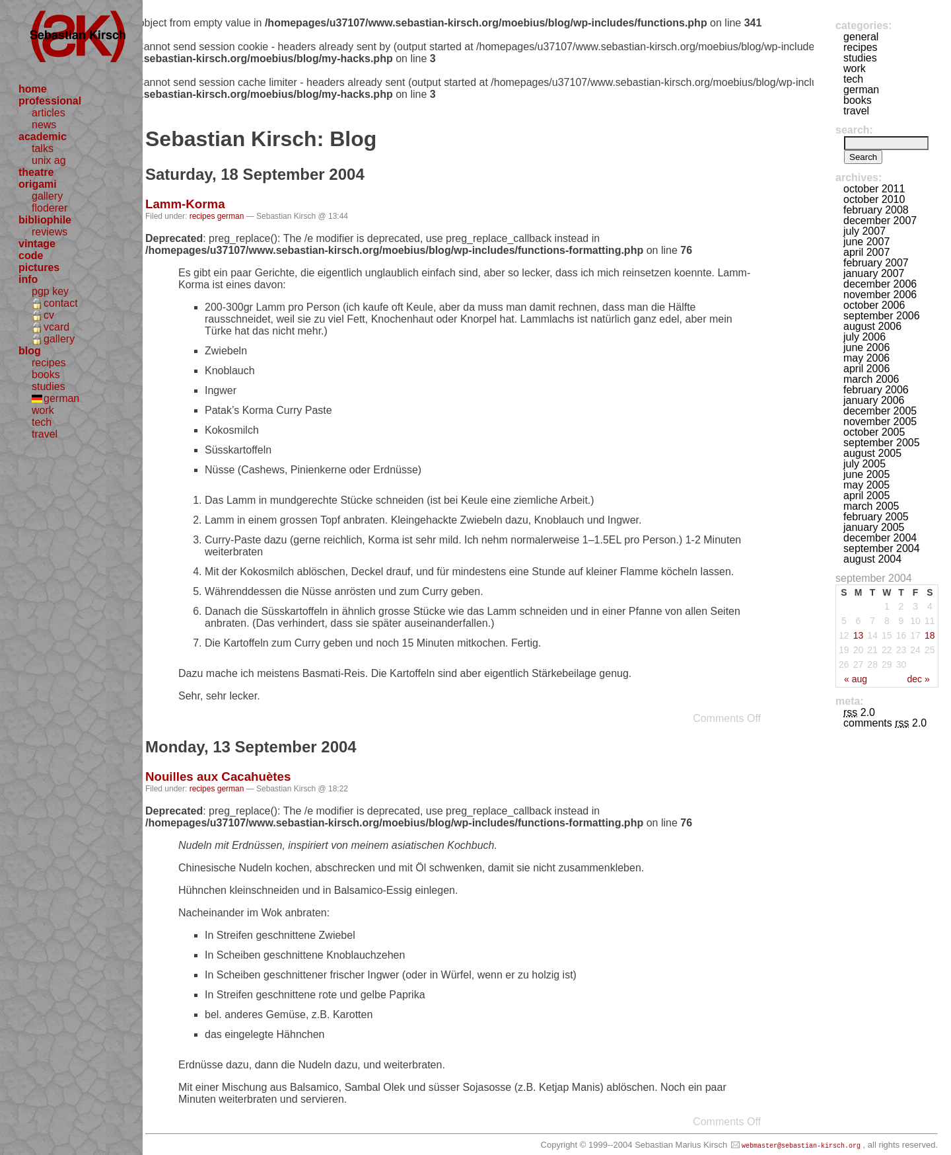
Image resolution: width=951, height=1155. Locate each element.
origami (37, 184)
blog (29, 350)
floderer (49, 208)
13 (858, 635)
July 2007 (864, 231)
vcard (56, 327)
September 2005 (881, 442)
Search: (854, 130)
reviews (49, 231)
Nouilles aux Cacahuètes (218, 776)
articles (48, 112)
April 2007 (866, 252)
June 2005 (866, 474)
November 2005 (880, 421)
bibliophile (44, 219)
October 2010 (874, 199)
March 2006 (871, 379)
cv (49, 315)
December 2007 (880, 220)
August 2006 (872, 326)
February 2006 (876, 389)
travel (44, 434)
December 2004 (880, 537)
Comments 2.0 (885, 723)
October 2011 (874, 188)
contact (61, 303)
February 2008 (876, 210)
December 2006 (880, 284)
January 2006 (874, 400)
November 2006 (880, 294)
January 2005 (874, 527)
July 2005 (864, 463)
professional (49, 100)
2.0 (859, 712)
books (46, 374)
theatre (35, 172)
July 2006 (864, 336)
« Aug (855, 679)
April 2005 (866, 495)
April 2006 (866, 368)
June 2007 (866, 241)
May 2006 (866, 358)
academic (42, 136)
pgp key (50, 291)
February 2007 (876, 262)
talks (42, 148)
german (61, 398)
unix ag (49, 160)
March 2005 (871, 506)
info (28, 279)
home (32, 89)
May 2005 (866, 485)
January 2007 (874, 273)
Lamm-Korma (185, 204)
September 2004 (881, 548)
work (43, 410)
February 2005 (876, 516)
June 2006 (866, 347)
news (44, 124)
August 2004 (872, 559)
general (860, 36)
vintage (36, 243)
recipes (49, 362)
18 (930, 635)
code (30, 255)
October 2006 (874, 305)
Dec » (918, 679)
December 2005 (880, 411)
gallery (47, 196)
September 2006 (881, 315)
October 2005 (874, 432)
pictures (38, 267)
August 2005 (872, 453)
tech (42, 422)
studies (48, 386)
